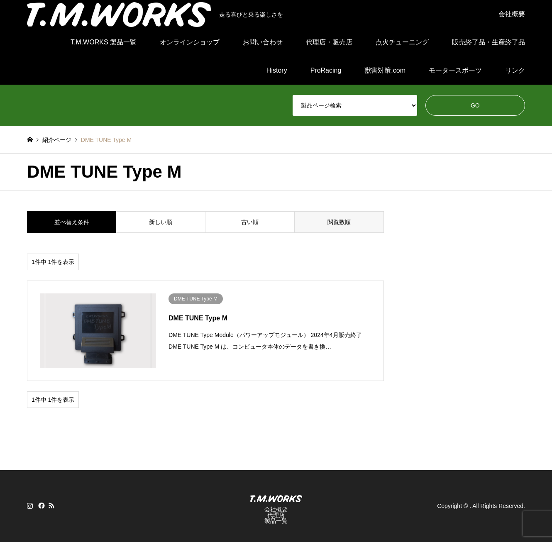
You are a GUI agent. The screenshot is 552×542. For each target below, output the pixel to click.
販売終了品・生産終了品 (488, 42)
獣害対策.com (384, 70)
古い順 (250, 222)
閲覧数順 (339, 222)
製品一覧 (276, 521)
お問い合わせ (263, 42)
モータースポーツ (455, 70)
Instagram (30, 505)
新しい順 (160, 222)
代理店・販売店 (329, 42)
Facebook (41, 505)
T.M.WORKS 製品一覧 (104, 42)
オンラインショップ (190, 42)
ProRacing (326, 70)
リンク (515, 70)
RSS (51, 505)
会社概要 (511, 13)
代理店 (276, 515)
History (276, 70)
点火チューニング (402, 42)
